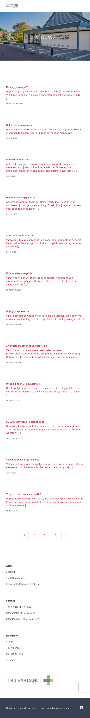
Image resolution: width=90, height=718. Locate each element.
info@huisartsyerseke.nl (26, 583)
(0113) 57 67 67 (28, 612)
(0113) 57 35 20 (23, 606)
